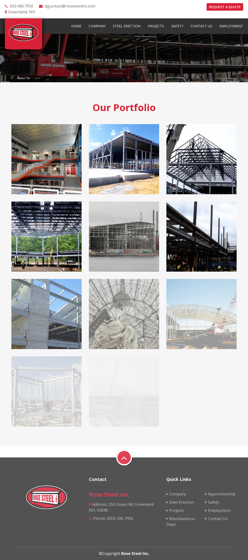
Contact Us (201, 26)
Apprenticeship (220, 494)
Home (76, 26)
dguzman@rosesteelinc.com (70, 6)
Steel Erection (126, 26)
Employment (231, 26)
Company (97, 26)
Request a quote (225, 7)
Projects (156, 26)
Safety (177, 26)
